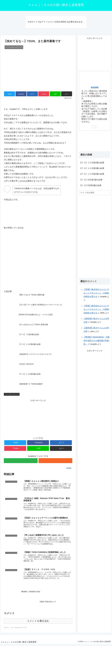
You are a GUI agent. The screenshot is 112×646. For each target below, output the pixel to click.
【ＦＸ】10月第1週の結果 (91, 180)
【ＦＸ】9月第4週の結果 (90, 185)
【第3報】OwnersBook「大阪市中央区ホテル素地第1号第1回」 (96, 340)
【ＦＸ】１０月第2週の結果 (92, 174)
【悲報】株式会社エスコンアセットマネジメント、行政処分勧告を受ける (96, 293)
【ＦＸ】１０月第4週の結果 (92, 163)
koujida (94, 87)
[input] (94, 192)
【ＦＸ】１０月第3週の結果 (92, 168)
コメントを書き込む (38, 623)
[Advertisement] (38, 417)
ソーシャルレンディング (11, 394)
